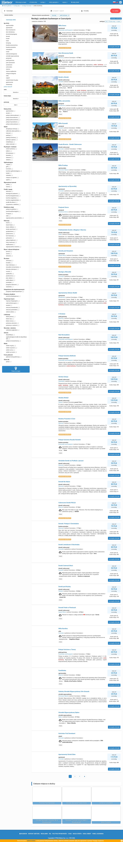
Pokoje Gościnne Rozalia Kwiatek (69, 440)
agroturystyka (8, 25)
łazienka (8, 155)
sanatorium (8, 65)
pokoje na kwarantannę (12, 341)
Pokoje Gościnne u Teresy (67, 649)
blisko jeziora (9, 316)
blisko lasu (9, 319)
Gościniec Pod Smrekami (66, 733)
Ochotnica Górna (63, 212)
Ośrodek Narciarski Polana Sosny (76, 803)
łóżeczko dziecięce (11, 269)
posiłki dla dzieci (10, 202)
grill (7, 167)
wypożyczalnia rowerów (12, 247)
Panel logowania (98, 833)
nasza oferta (77, 833)
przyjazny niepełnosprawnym (14, 291)
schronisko (8, 67)
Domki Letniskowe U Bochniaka (68, 544)
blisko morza (9, 321)
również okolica (7, 15)
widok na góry (10, 345)
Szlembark (61, 381)
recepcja (8, 213)
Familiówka (62, 670)
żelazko (8, 160)
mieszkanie (8, 49)
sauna (7, 253)
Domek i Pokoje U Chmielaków (68, 523)
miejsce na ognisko (11, 177)
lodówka (8, 175)
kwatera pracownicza (11, 45)
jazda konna (9, 233)
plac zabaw (9, 278)
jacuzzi (8, 251)
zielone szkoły (10, 312)
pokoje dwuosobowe (11, 117)
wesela (8, 305)
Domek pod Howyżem (65, 251)
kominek (8, 169)
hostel (6, 38)
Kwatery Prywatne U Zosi (66, 419)
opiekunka (9, 274)
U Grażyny (61, 314)
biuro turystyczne (9, 30)
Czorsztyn (61, 149)
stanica (7, 69)
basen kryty (9, 225)
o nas (70, 833)
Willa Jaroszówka (64, 101)
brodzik (8, 263)
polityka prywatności (59, 833)
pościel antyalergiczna (12, 296)
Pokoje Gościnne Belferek (67, 356)
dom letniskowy (9, 32)
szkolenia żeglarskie (11, 330)
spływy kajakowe (10, 240)
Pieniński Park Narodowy (47, 803)
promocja (6, 102)
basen (7, 223)
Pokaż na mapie (15, 369)
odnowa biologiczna (10, 54)
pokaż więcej (8, 86)
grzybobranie (9, 231)
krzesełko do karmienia (12, 267)
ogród (7, 180)
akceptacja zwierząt (11, 129)
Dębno (60, 717)
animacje (8, 260)
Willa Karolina (63, 628)
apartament (8, 28)
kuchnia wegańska (11, 198)
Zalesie (60, 402)
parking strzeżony (11, 137)
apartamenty (9, 111)
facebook (23, 833)
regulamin (44, 833)
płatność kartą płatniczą (12, 357)
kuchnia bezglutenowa (12, 196)
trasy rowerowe (10, 242)
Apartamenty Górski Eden (67, 754)
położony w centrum (11, 325)
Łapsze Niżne (62, 255)
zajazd (7, 78)
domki (8, 113)
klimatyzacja (9, 153)
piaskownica (9, 276)
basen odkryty (10, 227)
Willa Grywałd (63, 123)
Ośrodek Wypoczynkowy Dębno (68, 712)
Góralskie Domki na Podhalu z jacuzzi (70, 461)
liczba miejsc (7, 96)
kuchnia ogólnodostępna (13, 171)
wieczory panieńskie (11, 310)
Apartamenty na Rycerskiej (67, 186)
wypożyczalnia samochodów (14, 218)
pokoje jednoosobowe (12, 120)
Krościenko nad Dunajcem (65, 30)
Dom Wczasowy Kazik (65, 53)
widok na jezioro (10, 348)
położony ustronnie (11, 323)
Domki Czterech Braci (65, 565)
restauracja (8, 84)
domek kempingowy (10, 34)
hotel (6, 41)
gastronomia (8, 82)
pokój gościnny (9, 60)
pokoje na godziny (11, 209)
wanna (8, 187)
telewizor (8, 157)
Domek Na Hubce (64, 482)
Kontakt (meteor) (34, 833)
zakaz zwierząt (10, 144)
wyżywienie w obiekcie (12, 204)
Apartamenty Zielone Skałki (67, 293)
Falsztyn (60, 591)
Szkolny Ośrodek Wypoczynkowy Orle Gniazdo (73, 691)
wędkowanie (9, 244)
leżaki (7, 173)
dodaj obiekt (87, 833)
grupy (7, 361)
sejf (7, 216)
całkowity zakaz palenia (12, 131)
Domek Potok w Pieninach (67, 607)
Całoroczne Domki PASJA (67, 502)
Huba (59, 234)
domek (7, 36)
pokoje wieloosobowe (12, 124)
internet (8, 133)
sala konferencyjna (11, 303)
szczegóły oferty (114, 46)
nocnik (8, 271)
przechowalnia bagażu (12, 211)
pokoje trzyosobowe (11, 122)
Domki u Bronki (63, 77)
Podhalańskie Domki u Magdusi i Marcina (72, 230)
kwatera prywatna (10, 47)
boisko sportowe (10, 229)
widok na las (9, 350)
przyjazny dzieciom (11, 284)
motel (6, 52)
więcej (60, 114)
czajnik (8, 164)
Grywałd (60, 81)
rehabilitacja (9, 142)
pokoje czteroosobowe (12, 115)
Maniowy (60, 57)
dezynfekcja (9, 335)
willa (6, 76)
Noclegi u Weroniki (64, 272)
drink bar (8, 191)
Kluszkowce (61, 105)
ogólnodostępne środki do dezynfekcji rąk (15, 337)
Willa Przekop (63, 165)
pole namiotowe (9, 62)
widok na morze (10, 352)
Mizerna (60, 507)
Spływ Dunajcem (106, 822)
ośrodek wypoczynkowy (11, 56)
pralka (7, 184)
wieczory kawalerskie (12, 307)
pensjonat (7, 58)
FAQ (50, 833)
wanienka (8, 287)
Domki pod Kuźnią (64, 586)
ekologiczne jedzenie (11, 193)
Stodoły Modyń (63, 398)
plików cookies (31, 840)
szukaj (115, 11)
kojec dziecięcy (10, 265)
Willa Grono (62, 25)
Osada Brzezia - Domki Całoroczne (70, 144)
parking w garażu (10, 140)
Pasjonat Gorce (63, 207)
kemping (7, 43)
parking (8, 135)
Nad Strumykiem (64, 335)
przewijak (8, 282)
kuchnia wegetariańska (12, 200)
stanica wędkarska (10, 71)
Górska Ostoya (63, 377)
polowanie (9, 238)
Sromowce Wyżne (63, 170)
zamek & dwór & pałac (11, 80)
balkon (8, 151)
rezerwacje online (10, 20)
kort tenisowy (9, 236)
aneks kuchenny (10, 149)
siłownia (8, 256)
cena (5, 89)
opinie (119, 21)
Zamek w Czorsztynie (106, 803)
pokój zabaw (9, 280)
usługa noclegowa (10, 73)
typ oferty (6, 23)
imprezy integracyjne (11, 301)
